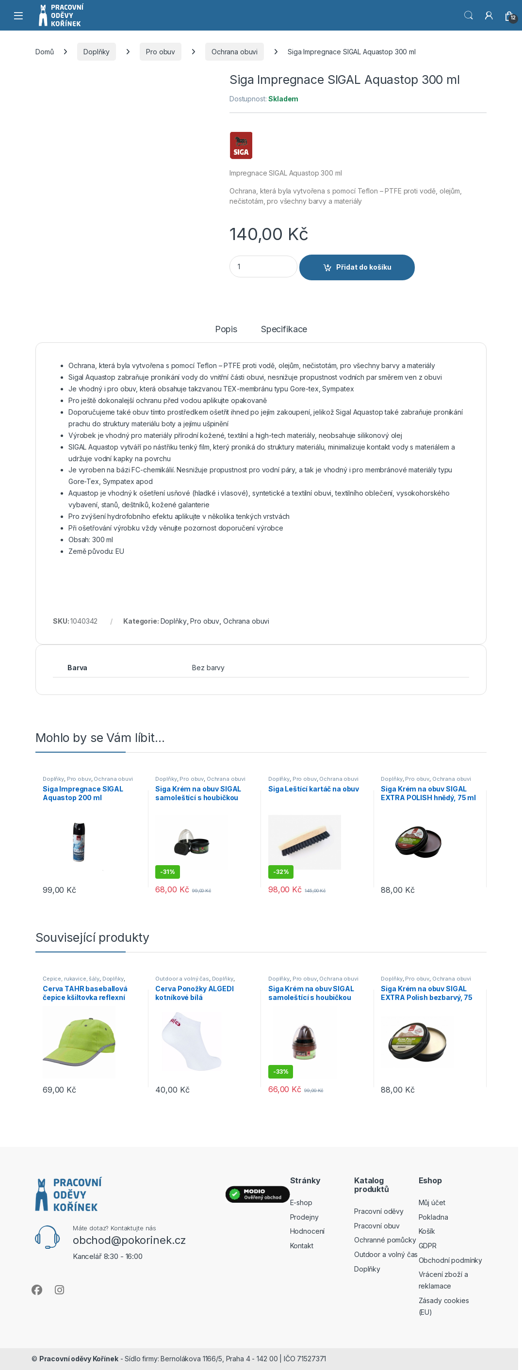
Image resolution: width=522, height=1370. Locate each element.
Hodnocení (307, 1231)
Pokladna (433, 1217)
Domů (44, 52)
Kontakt (301, 1245)
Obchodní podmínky (451, 1260)
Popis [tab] (226, 329)
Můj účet (432, 1202)
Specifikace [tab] (284, 329)
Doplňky (96, 52)
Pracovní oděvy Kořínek (78, 1358)
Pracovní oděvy (379, 1211)
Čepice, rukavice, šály (71, 978)
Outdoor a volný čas (182, 978)
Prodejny (304, 1217)
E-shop (301, 1202)
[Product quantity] (263, 266)
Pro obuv (160, 52)
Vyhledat (468, 15)
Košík (427, 1231)
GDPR (428, 1245)
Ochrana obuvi (235, 52)
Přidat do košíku (364, 267)
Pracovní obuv (377, 1226)
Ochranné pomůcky (385, 1240)
